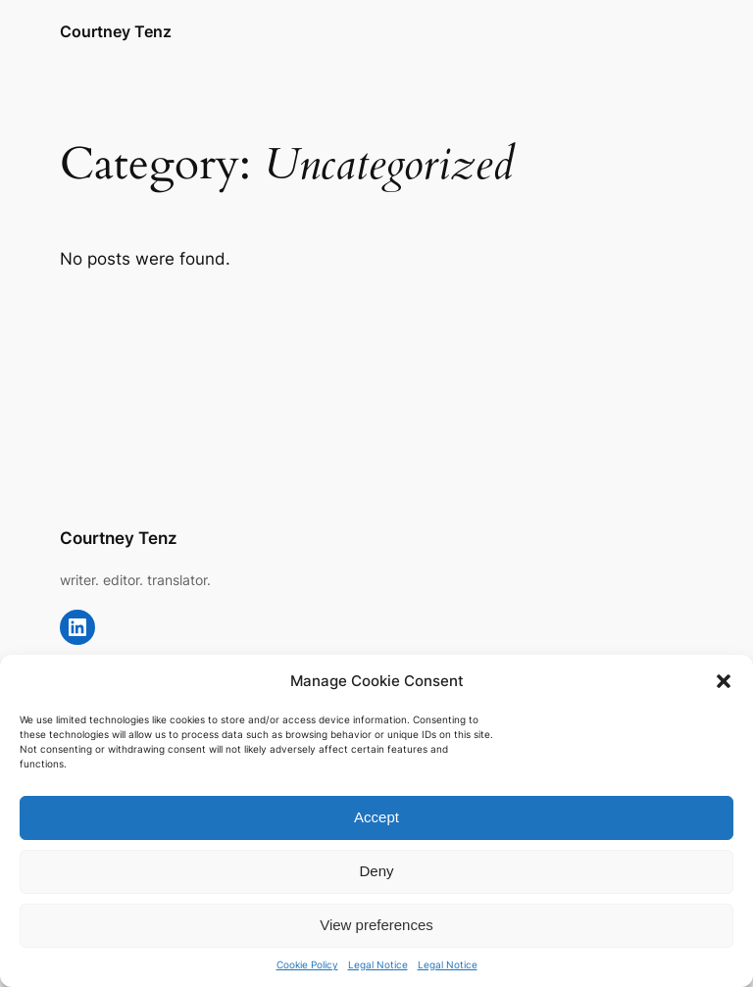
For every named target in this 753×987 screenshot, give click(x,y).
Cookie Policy (307, 964)
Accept (376, 817)
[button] (723, 681)
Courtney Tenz (116, 31)
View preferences (376, 924)
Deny (376, 871)
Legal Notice (378, 964)
